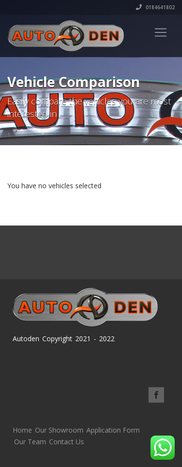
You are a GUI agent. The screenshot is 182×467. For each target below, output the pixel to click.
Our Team (30, 441)
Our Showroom (59, 430)
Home (22, 430)
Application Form (113, 430)
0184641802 (155, 7)
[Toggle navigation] (160, 32)
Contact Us (66, 441)
